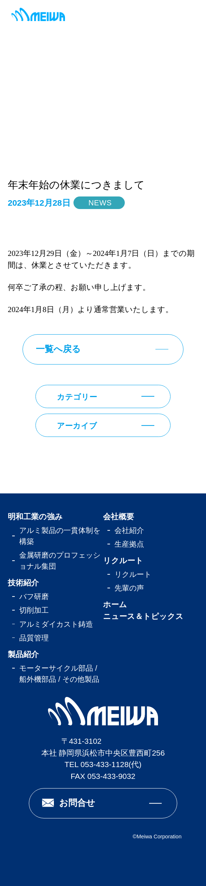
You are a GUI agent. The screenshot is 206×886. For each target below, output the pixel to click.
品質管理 (34, 638)
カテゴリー (77, 397)
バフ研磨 (34, 596)
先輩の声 (129, 588)
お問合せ (77, 803)
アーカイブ (77, 425)
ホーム (115, 604)
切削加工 (34, 610)
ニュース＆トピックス (143, 616)
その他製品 (80, 679)
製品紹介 (23, 654)
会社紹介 (129, 530)
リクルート (123, 560)
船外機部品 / (40, 679)
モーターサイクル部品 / (58, 668)
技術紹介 (23, 582)
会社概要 (118, 516)
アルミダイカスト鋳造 (56, 624)
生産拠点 (129, 544)
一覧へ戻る (58, 349)
